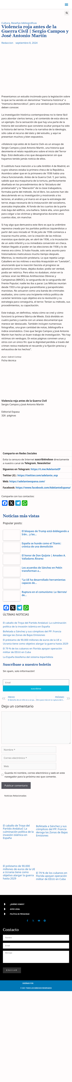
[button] (66, 4)
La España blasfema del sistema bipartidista (28, 657)
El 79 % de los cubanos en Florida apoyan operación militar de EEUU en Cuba (51, 876)
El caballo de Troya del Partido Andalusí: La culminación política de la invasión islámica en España (18, 832)
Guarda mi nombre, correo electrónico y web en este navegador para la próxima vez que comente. (35, 774)
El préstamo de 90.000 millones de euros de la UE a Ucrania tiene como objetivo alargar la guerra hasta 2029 (19, 872)
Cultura (5, 23)
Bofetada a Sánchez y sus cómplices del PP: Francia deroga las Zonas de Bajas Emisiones (52, 830)
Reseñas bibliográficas (24, 23)
